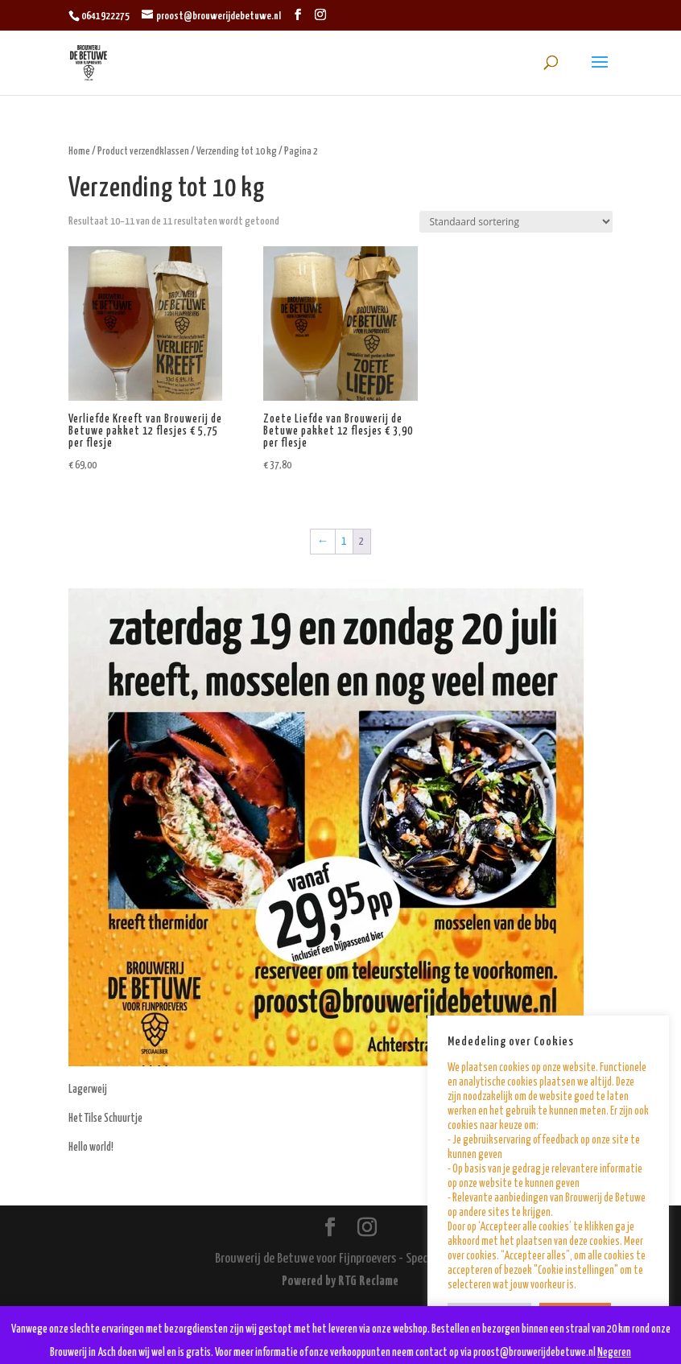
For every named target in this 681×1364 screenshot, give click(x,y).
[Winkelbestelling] (516, 222)
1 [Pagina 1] (343, 541)
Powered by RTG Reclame (340, 1281)
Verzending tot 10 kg (236, 151)
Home (79, 151)
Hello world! (91, 1147)
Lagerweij (87, 1089)
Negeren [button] (614, 1352)
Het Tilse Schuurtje (105, 1118)
